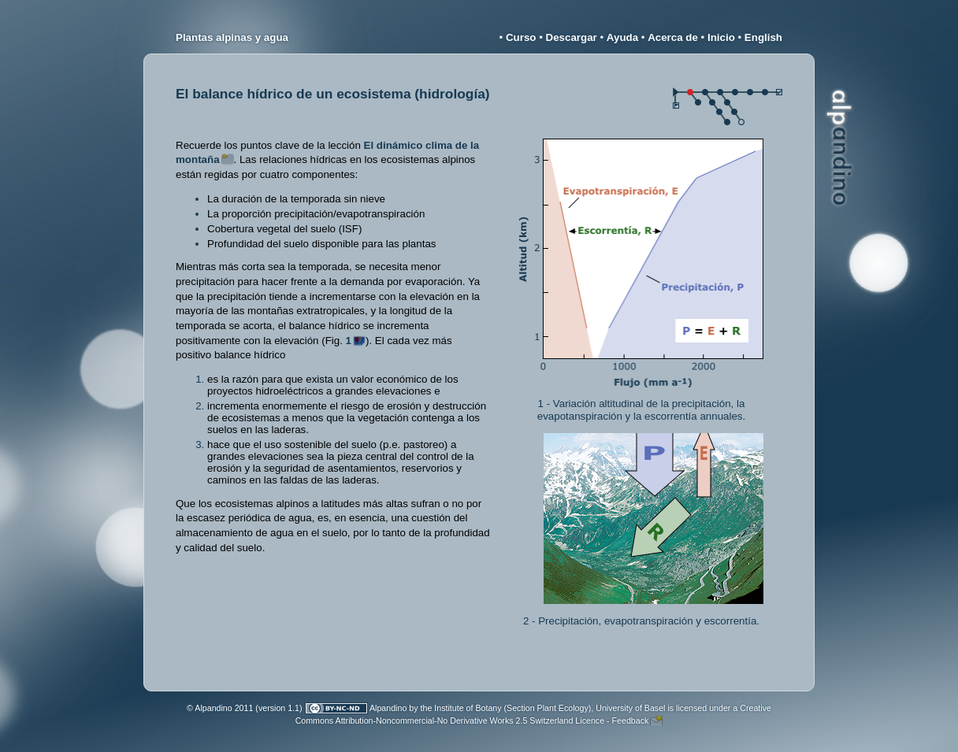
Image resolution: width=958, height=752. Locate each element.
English (763, 37)
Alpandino (388, 708)
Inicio (721, 37)
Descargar (571, 37)
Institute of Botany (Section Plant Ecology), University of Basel (549, 708)
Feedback (630, 720)
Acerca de (673, 37)
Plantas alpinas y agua (232, 37)
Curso (521, 37)
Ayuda (622, 37)
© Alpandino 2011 (220, 708)
